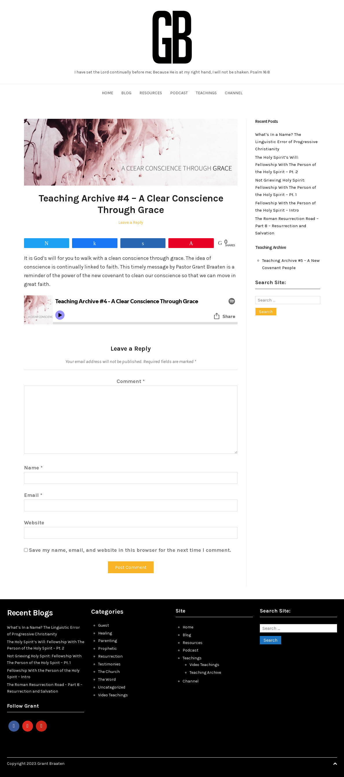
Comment (131, 381)
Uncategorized (111, 687)
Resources (150, 92)
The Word (107, 679)
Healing (105, 633)
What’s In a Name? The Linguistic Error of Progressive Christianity (286, 141)
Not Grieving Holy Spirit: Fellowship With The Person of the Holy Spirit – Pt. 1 (285, 187)
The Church (109, 671)
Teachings (206, 92)
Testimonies (109, 664)
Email (33, 495)
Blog (126, 92)
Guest (103, 625)
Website (34, 522)
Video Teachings (113, 695)
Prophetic (107, 648)
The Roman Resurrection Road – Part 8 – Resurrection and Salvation (287, 226)
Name (33, 468)
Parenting (107, 640)
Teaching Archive (205, 672)
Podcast (179, 92)
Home (107, 92)
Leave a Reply (130, 222)
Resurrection (110, 656)
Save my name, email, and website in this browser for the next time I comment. (130, 550)
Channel (233, 92)
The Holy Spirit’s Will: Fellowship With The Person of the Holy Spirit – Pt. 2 (285, 164)
